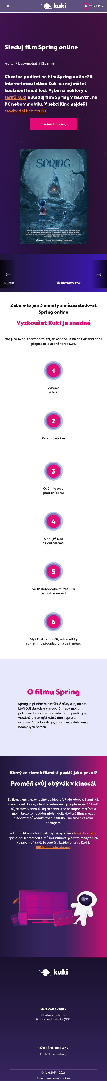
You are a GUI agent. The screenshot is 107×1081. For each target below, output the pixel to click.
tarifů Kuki (15, 97)
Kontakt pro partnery (53, 1054)
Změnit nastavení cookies (53, 1078)
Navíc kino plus (85, 833)
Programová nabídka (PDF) (53, 1019)
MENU (7, 6)
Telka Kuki (93, 6)
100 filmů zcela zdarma (53, 847)
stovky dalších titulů (25, 110)
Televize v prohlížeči (53, 1015)
